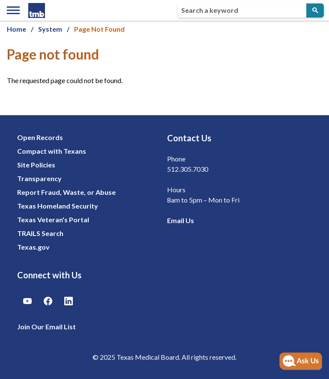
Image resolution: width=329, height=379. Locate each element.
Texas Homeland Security (57, 206)
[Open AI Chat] (300, 361)
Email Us (180, 220)
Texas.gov (33, 247)
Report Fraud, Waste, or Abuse (66, 192)
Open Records (40, 137)
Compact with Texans (51, 151)
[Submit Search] (315, 10)
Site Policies (36, 165)
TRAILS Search (40, 233)
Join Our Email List (46, 326)
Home (16, 29)
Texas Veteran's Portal (53, 219)
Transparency (39, 178)
